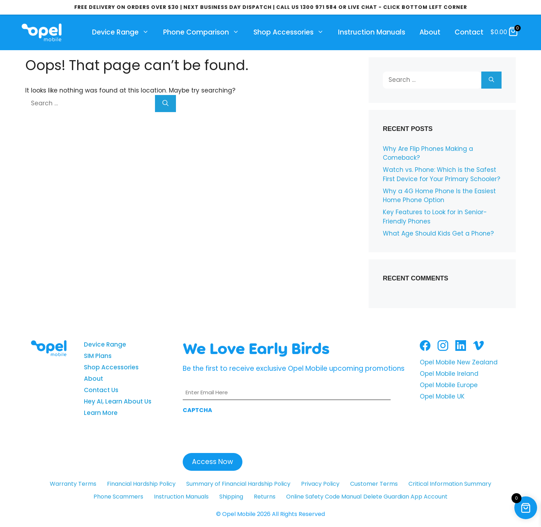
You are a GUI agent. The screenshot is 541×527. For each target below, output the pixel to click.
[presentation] (237, 431)
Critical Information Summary (449, 484)
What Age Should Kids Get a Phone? (438, 233)
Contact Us (101, 390)
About (429, 32)
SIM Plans (98, 356)
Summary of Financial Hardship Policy (238, 484)
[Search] (165, 103)
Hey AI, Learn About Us (117, 401)
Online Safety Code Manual (323, 496)
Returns (264, 496)
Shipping (231, 496)
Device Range (124, 32)
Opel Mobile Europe (449, 385)
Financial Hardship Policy (141, 484)
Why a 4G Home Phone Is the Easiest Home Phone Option (439, 196)
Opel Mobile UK (442, 396)
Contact (469, 32)
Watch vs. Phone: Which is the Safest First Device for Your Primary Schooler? (441, 174)
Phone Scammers (118, 496)
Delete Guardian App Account (405, 496)
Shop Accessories (292, 32)
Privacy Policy (320, 484)
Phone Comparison (204, 32)
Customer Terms (374, 484)
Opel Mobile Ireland (449, 373)
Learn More (101, 413)
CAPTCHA (197, 410)
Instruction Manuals (371, 32)
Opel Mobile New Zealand (459, 362)
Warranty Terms (73, 484)
